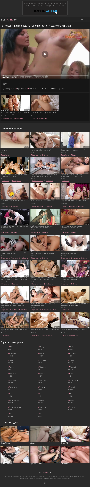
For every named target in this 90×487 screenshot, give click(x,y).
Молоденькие (15, 181)
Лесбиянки (31, 88)
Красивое (43, 118)
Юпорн (52, 88)
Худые (73, 155)
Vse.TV (45, 472)
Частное (34, 118)
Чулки (42, 88)
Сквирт (73, 232)
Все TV (9, 19)
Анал (63, 206)
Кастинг (13, 309)
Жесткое (80, 206)
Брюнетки (19, 88)
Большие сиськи (7, 118)
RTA (45, 483)
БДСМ (63, 335)
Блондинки (18, 118)
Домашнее (73, 258)
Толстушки (13, 258)
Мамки (13, 232)
